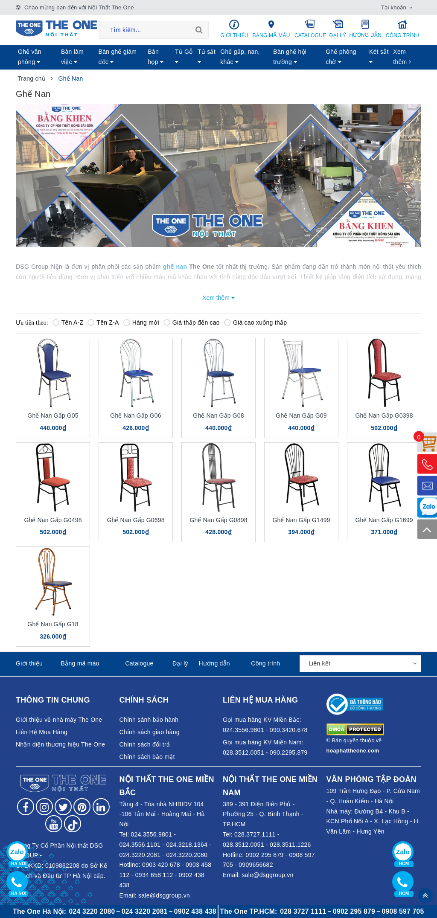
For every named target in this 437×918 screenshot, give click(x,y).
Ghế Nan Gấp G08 (218, 415)
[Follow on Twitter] (63, 806)
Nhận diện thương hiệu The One (60, 744)
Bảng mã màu (271, 28)
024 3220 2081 (145, 911)
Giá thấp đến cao (191, 322)
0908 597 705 (403, 911)
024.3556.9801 (151, 834)
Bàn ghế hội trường (289, 56)
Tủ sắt (207, 56)
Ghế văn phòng (29, 56)
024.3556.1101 (140, 844)
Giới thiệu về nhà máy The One (59, 719)
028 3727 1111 (303, 911)
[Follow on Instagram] (44, 806)
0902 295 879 (265, 854)
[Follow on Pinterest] (81, 806)
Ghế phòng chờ (341, 56)
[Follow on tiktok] (72, 823)
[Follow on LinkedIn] (101, 806)
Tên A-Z (68, 322)
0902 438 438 (195, 911)
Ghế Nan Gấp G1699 (384, 520)
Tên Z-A (103, 322)
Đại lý (337, 28)
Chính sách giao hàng (149, 732)
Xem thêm (402, 56)
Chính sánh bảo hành (149, 719)
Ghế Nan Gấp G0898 (218, 520)
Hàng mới (141, 322)
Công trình (402, 28)
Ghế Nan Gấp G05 (52, 415)
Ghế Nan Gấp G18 (52, 624)
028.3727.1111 (255, 834)
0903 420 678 (161, 864)
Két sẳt (379, 56)
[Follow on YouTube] (53, 823)
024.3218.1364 (186, 844)
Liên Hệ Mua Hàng (41, 732)
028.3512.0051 (243, 844)
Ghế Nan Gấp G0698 (135, 520)
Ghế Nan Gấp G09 (301, 415)
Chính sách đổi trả (144, 744)
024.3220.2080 (186, 854)
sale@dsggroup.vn (164, 895)
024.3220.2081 (140, 854)
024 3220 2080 (92, 911)
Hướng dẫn (365, 28)
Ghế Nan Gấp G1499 (301, 520)
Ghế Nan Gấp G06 (135, 415)
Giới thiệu (234, 28)
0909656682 (256, 864)
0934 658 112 (154, 875)
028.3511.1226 (290, 844)
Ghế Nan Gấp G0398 (384, 415)
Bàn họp (155, 56)
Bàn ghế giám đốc (118, 56)
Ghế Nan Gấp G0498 (53, 520)
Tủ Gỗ (184, 56)
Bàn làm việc (72, 56)
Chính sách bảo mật (147, 756)
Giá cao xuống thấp (255, 322)
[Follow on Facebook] (25, 806)
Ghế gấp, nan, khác (239, 56)
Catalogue (310, 28)
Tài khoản (393, 7)
